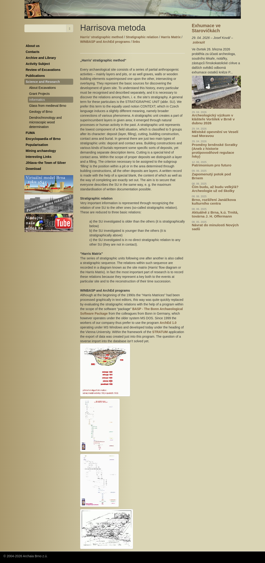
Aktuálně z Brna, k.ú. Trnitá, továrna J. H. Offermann (215, 214)
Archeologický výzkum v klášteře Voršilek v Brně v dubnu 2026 (213, 119)
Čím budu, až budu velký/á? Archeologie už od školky (215, 189)
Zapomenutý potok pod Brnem (211, 176)
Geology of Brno (40, 111)
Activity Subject (38, 64)
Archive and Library (41, 58)
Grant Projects (39, 94)
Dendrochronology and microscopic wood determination (45, 122)
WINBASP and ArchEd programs (105, 42)
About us (33, 46)
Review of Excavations (43, 70)
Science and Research (43, 82)
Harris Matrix (171, 37)
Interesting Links (39, 157)
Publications (35, 76)
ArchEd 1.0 (168, 323)
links (136, 42)
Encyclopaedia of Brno (43, 139)
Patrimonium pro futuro (211, 165)
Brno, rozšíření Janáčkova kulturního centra (214, 202)
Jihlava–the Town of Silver (46, 163)
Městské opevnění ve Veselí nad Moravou (215, 134)
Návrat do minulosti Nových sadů (215, 227)
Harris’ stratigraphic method (101, 37)
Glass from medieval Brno (47, 105)
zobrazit (199, 42)
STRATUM (160, 332)
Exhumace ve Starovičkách (206, 28)
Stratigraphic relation (142, 37)
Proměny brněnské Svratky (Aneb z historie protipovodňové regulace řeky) (214, 150)
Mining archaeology (41, 151)
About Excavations (42, 88)
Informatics (37, 100)
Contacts (33, 52)
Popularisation (37, 145)
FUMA (30, 133)
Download (33, 169)
